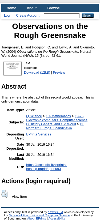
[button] (4, 194)
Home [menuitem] (11, 8)
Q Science (34, 116)
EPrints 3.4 (55, 212)
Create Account (27, 15)
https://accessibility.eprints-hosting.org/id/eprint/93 (46, 167)
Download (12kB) (37, 72)
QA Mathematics (58, 116)
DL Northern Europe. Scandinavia (55, 126)
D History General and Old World (51, 124)
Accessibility (56, 218)
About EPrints (36, 218)
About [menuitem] (32, 8)
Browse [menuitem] (53, 8)
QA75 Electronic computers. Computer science (56, 118)
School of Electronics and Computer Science (39, 215)
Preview (59, 72)
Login (8, 15)
